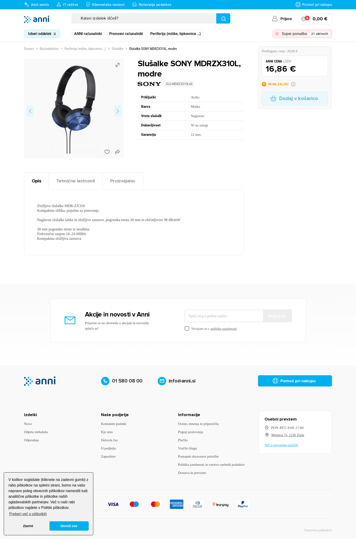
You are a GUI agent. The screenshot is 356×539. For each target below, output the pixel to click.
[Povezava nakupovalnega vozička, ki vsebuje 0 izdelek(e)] (315, 19)
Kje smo (107, 432)
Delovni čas (109, 440)
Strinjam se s (211, 328)
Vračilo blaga (187, 448)
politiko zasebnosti (224, 328)
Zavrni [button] (28, 526)
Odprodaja (31, 440)
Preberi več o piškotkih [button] (28, 514)
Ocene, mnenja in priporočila (198, 424)
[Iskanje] (150, 18)
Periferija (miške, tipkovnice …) (175, 33)
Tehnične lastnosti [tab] (75, 181)
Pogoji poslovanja (190, 432)
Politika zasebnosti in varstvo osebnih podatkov (211, 464)
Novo (28, 424)
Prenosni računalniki (126, 33)
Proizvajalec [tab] (123, 181)
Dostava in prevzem (192, 473)
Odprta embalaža (36, 432)
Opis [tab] (36, 181)
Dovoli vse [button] (69, 526)
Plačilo (183, 440)
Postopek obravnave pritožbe (198, 456)
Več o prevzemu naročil (281, 445)
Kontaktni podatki (113, 424)
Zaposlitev (108, 456)
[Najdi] (223, 18)
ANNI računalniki (88, 33)
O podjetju (108, 448)
